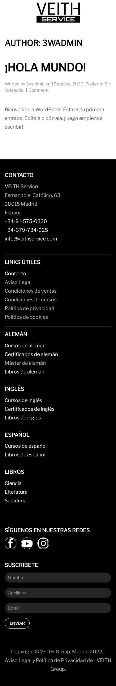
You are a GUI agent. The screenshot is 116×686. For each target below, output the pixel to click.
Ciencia (13, 483)
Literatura (16, 492)
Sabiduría (16, 501)
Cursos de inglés (23, 400)
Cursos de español (26, 446)
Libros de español (25, 455)
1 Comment (37, 90)
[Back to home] (58, 12)
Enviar (17, 623)
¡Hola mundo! (45, 67)
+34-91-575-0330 (26, 221)
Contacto (15, 274)
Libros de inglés (23, 418)
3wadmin (35, 83)
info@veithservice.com (31, 239)
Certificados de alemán (31, 354)
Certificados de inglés (29, 409)
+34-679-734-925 (26, 230)
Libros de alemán (24, 372)
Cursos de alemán (25, 346)
